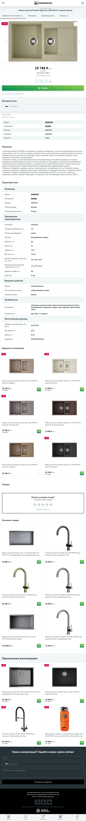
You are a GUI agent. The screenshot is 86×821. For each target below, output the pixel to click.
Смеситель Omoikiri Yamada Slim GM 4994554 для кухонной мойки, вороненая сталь (62, 554)
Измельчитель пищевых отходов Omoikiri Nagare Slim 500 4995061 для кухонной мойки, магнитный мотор (64, 735)
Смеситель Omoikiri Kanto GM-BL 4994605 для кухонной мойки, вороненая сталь (18, 735)
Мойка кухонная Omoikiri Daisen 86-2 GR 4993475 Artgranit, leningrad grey (20, 424)
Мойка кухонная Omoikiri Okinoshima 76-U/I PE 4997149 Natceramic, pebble (19, 638)
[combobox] (6, 106)
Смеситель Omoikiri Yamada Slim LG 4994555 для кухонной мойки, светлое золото (19, 596)
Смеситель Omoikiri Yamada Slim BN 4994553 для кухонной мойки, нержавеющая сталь (62, 596)
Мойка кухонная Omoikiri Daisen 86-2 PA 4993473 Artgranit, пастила (63, 382)
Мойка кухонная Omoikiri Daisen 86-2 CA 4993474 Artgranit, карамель (20, 466)
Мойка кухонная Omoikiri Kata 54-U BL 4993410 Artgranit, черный (62, 693)
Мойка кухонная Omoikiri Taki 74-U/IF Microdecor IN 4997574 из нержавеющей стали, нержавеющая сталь (21, 554)
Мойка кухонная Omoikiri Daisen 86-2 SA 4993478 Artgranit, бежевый (20, 382)
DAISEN (48, 126)
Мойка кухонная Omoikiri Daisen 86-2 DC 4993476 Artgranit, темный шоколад (63, 424)
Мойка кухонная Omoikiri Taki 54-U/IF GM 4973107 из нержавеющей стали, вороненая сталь (21, 693)
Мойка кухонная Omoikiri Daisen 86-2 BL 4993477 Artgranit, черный (62, 466)
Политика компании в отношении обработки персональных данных (43, 807)
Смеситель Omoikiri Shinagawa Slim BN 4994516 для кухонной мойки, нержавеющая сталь (63, 638)
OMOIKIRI (49, 122)
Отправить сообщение (43, 782)
